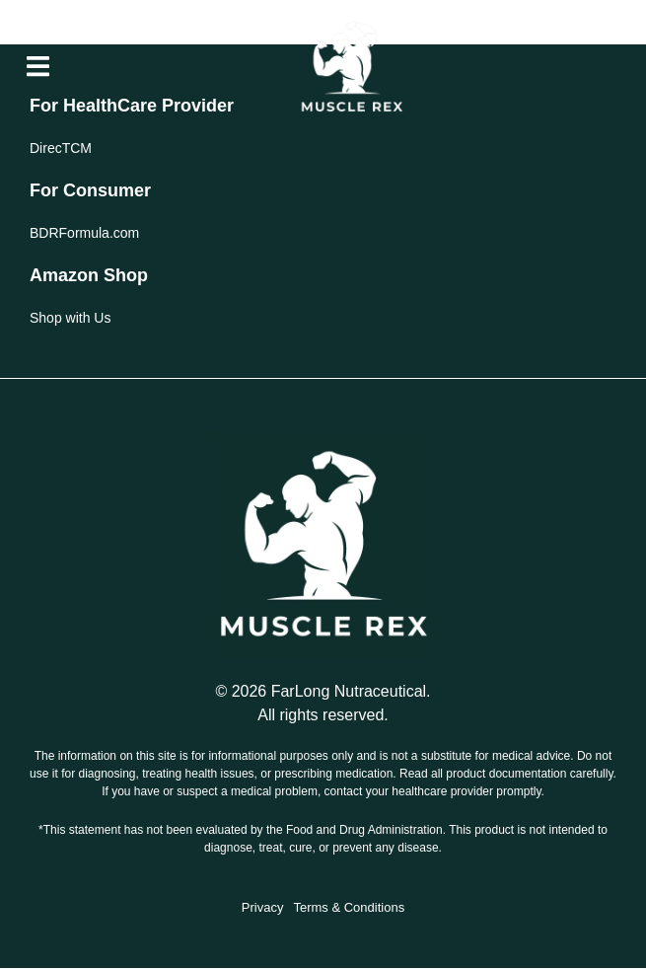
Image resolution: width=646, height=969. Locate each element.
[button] (38, 66)
